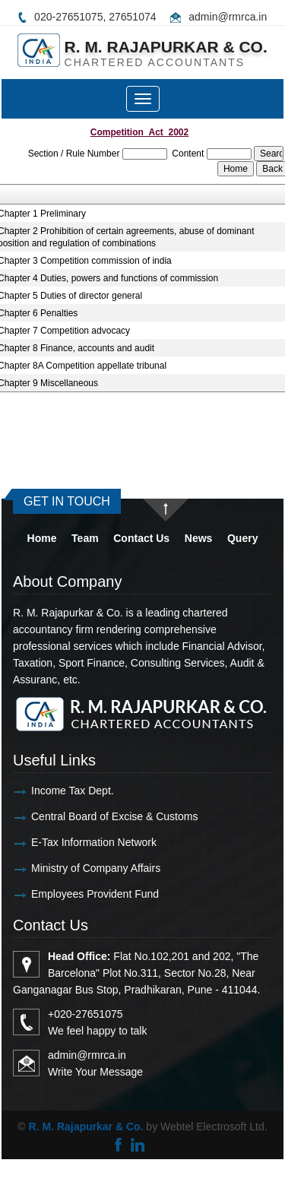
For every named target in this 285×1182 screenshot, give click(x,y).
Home (42, 538)
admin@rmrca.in (227, 17)
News (199, 538)
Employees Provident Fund (81, 894)
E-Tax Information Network (80, 842)
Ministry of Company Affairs (82, 868)
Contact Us (141, 538)
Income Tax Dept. (58, 790)
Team (85, 538)
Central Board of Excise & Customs (100, 816)
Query (242, 538)
